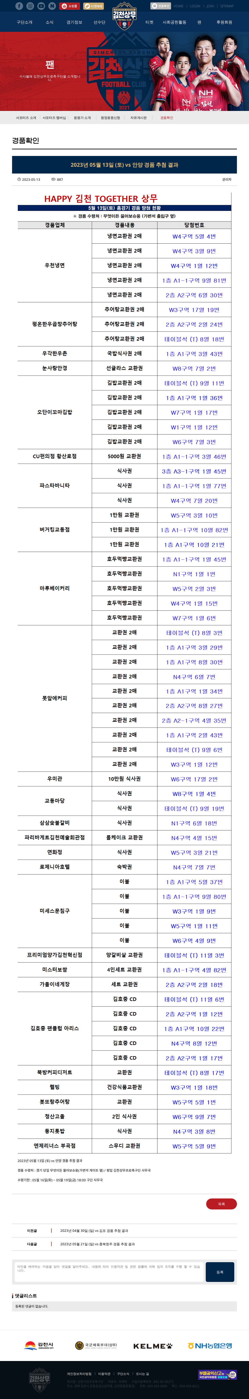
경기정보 (74, 22)
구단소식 (123, 1374)
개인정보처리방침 (79, 1374)
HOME (178, 6)
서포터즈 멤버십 (54, 117)
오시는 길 (142, 1374)
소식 (50, 22)
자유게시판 (138, 117)
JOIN (210, 6)
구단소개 (24, 22)
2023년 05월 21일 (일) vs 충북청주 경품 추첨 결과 (97, 1244)
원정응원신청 (110, 117)
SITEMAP (227, 6)
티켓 (149, 22)
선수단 (99, 22)
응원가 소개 (82, 117)
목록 (221, 1204)
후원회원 (224, 22)
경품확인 (166, 117)
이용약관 (104, 1374)
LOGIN (195, 6)
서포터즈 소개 (26, 117)
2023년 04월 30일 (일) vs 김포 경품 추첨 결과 (94, 1230)
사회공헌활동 (174, 22)
